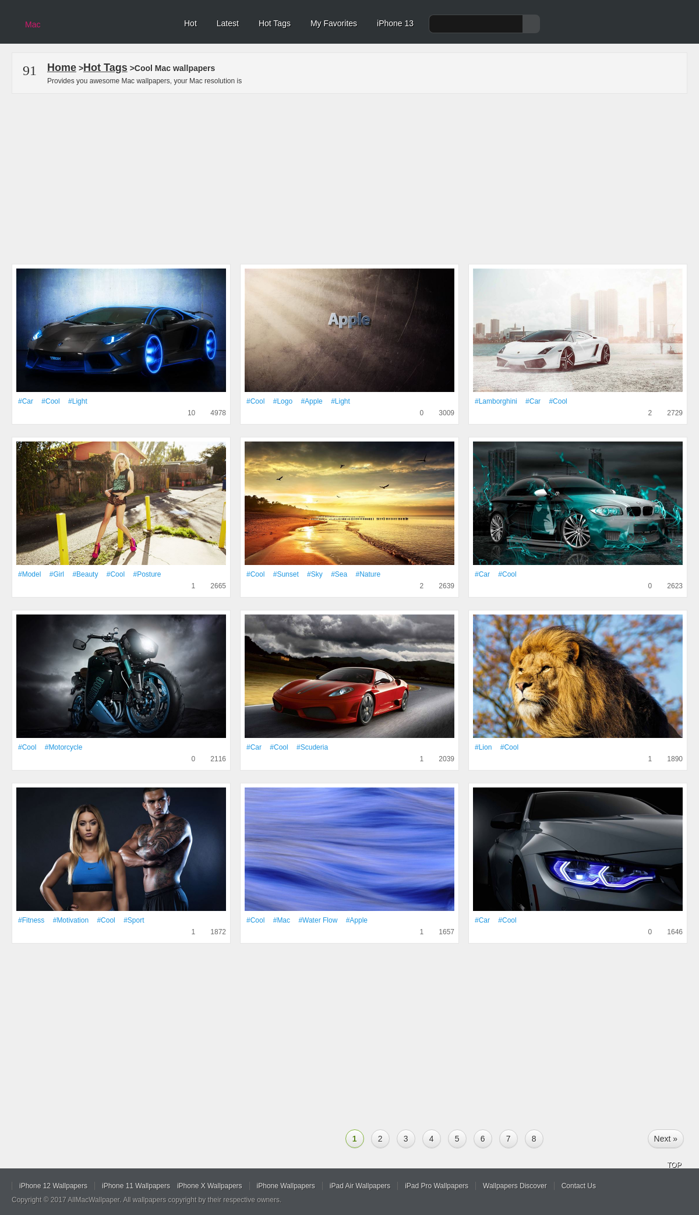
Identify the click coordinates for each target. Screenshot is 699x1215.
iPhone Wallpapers (286, 1186)
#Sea (339, 574)
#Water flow (317, 920)
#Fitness (31, 920)
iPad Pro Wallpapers (436, 1186)
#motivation (71, 920)
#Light (77, 401)
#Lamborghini (496, 401)
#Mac (281, 920)
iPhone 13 (395, 23)
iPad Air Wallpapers (360, 1186)
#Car (25, 401)
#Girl (57, 574)
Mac (32, 24)
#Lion (483, 747)
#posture (147, 574)
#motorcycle (64, 747)
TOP (674, 1165)
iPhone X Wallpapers (209, 1186)
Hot (190, 23)
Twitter (627, 1188)
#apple (311, 401)
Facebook (653, 1188)
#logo (282, 401)
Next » (665, 1138)
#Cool (50, 401)
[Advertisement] (349, 177)
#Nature (368, 574)
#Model (29, 574)
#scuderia (312, 747)
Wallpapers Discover (515, 1186)
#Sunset (286, 574)
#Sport (133, 920)
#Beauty (85, 574)
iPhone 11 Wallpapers (136, 1186)
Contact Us (579, 1186)
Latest (228, 23)
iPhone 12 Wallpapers (53, 1186)
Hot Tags (275, 23)
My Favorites (333, 23)
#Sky (315, 574)
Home (61, 67)
